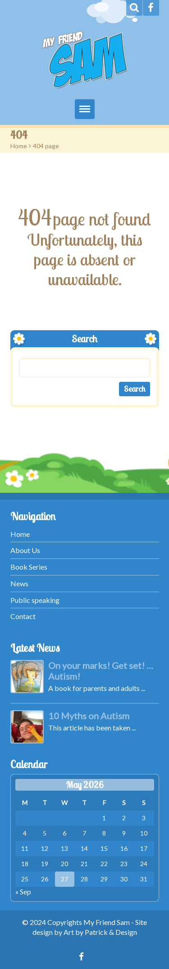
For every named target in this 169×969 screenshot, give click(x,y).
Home (18, 146)
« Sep (23, 891)
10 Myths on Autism (88, 715)
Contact (23, 616)
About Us (25, 550)
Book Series (28, 566)
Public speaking (34, 600)
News (19, 583)
